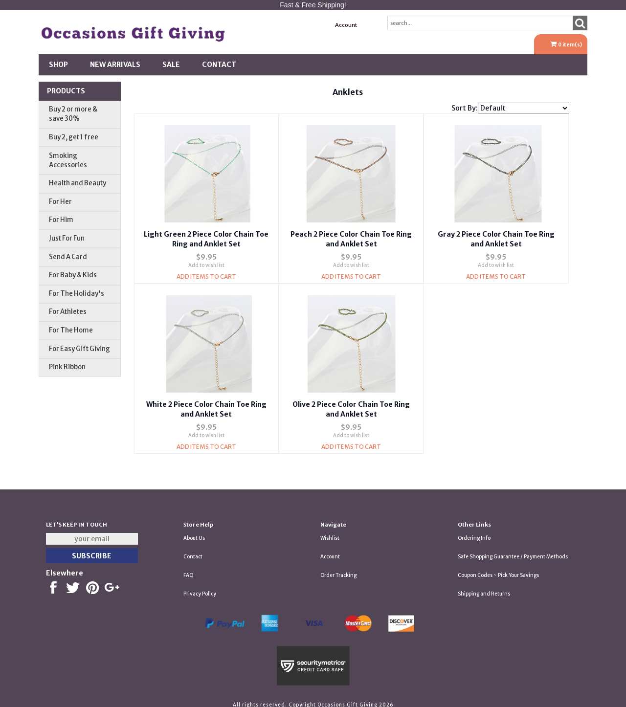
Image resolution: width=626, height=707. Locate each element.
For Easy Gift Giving (79, 349)
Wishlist (329, 530)
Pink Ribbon (67, 367)
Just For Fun (67, 238)
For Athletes (68, 312)
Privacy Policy (199, 586)
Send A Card (68, 257)
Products (66, 91)
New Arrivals (115, 64)
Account (346, 25)
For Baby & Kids (73, 275)
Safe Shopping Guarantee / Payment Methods (513, 549)
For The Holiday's (76, 293)
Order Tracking (338, 567)
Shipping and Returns (484, 586)
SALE (171, 64)
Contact (219, 64)
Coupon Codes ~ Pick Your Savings (498, 567)
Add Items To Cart (206, 272)
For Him (61, 220)
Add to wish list (206, 261)
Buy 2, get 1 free (73, 137)
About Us (194, 530)
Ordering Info (474, 530)
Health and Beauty (77, 183)
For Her (60, 202)
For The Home (71, 330)
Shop (58, 64)
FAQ (188, 567)
